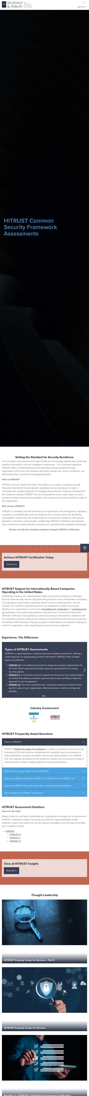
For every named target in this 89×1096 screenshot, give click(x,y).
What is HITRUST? (13, 741)
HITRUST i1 (14, 675)
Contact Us (11, 564)
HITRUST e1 (14, 665)
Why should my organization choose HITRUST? (26, 771)
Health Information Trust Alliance (29, 749)
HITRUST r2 (14, 684)
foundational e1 (49, 609)
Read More (11, 870)
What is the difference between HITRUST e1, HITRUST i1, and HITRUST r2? (39, 778)
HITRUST (10, 831)
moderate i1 (62, 609)
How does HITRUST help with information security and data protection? (37, 785)
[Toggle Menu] (84, 2)
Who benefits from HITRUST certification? (23, 793)
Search (82, 6)
